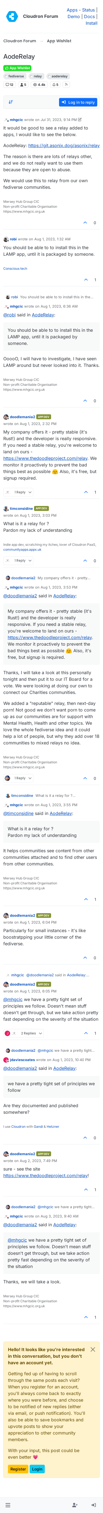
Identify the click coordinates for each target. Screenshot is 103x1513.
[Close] (92, 1349)
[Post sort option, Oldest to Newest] (11, 102)
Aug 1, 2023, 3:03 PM (38, 515)
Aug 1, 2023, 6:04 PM (38, 922)
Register (18, 1469)
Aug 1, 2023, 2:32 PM (38, 423)
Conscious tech (15, 268)
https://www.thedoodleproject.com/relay (45, 458)
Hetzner (53, 1126)
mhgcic (16, 119)
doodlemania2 (22, 417)
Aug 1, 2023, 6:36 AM (59, 306)
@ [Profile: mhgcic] (13, 999)
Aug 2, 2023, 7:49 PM (38, 1160)
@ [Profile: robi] (9, 314)
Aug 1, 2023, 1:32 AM (52, 239)
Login (37, 1469)
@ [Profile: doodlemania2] (20, 595)
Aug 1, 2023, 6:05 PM (38, 991)
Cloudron (18, 1126)
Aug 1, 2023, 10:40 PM (71, 1060)
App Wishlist (17, 68)
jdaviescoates (22, 1060)
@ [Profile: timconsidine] (18, 813)
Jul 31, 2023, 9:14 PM (59, 119)
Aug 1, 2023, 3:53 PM (59, 587)
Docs (89, 16)
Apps (72, 10)
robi (13, 239)
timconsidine (21, 508)
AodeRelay (43, 314)
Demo (74, 16)
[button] (7, 1505)
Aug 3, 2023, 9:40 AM (60, 1216)
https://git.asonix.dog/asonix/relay (64, 145)
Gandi (38, 1126)
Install (92, 23)
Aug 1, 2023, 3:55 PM (59, 805)
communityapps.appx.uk (22, 549)
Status (88, 10)
